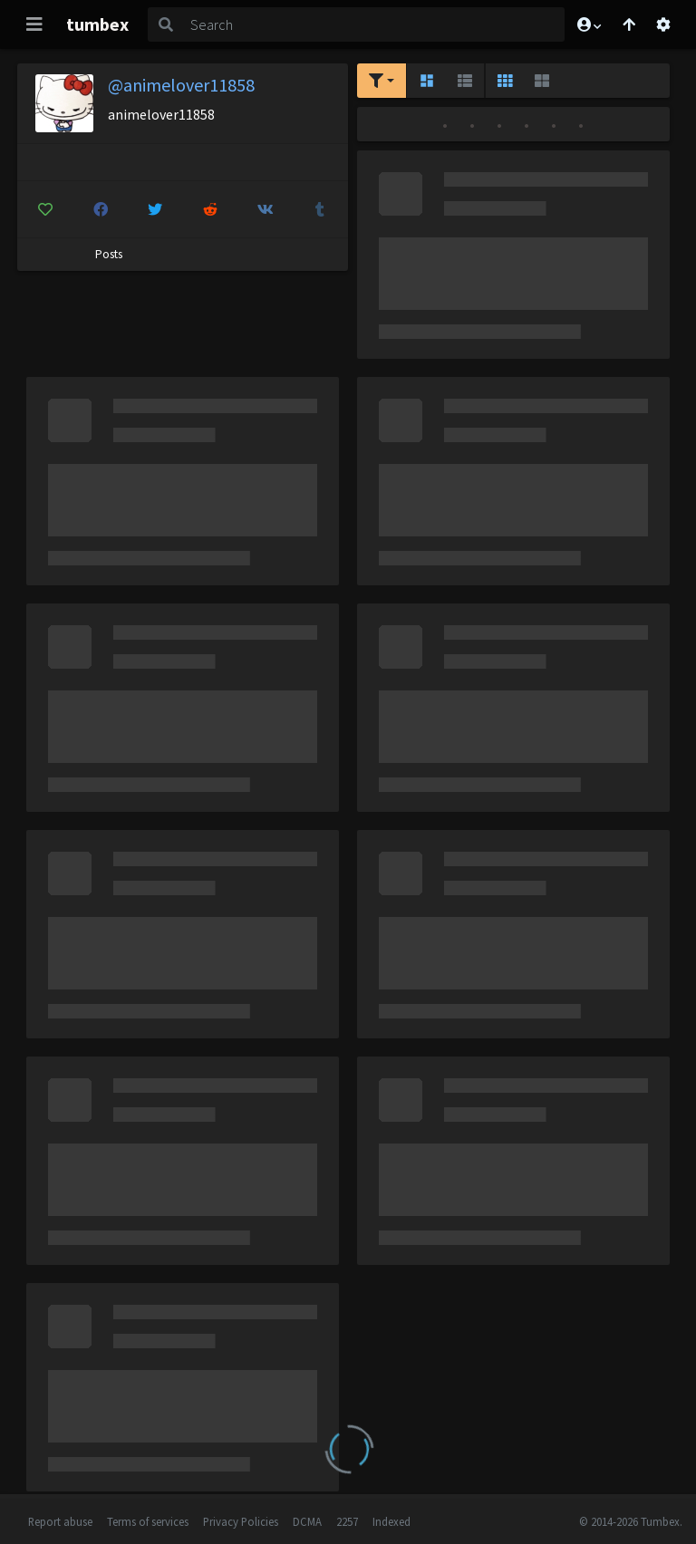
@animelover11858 (181, 84)
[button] (588, 24)
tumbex (97, 24)
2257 (347, 1521)
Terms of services (147, 1521)
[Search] (374, 24)
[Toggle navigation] (34, 24)
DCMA (307, 1521)
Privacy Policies (240, 1521)
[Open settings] (663, 24)
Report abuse (60, 1521)
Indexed (391, 1521)
